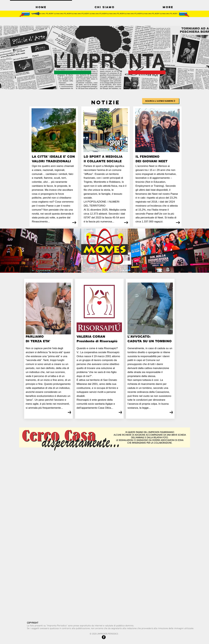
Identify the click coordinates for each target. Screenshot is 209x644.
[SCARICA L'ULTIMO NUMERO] (160, 101)
